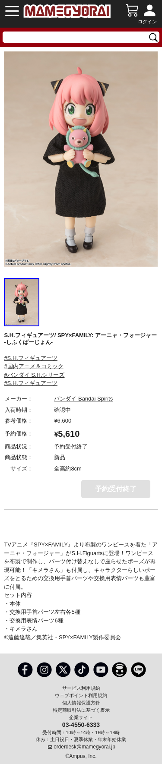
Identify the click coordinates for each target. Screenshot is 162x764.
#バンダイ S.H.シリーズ (34, 375)
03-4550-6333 (81, 724)
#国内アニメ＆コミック (33, 366)
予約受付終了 (116, 488)
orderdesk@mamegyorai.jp (84, 747)
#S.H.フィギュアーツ (30, 358)
